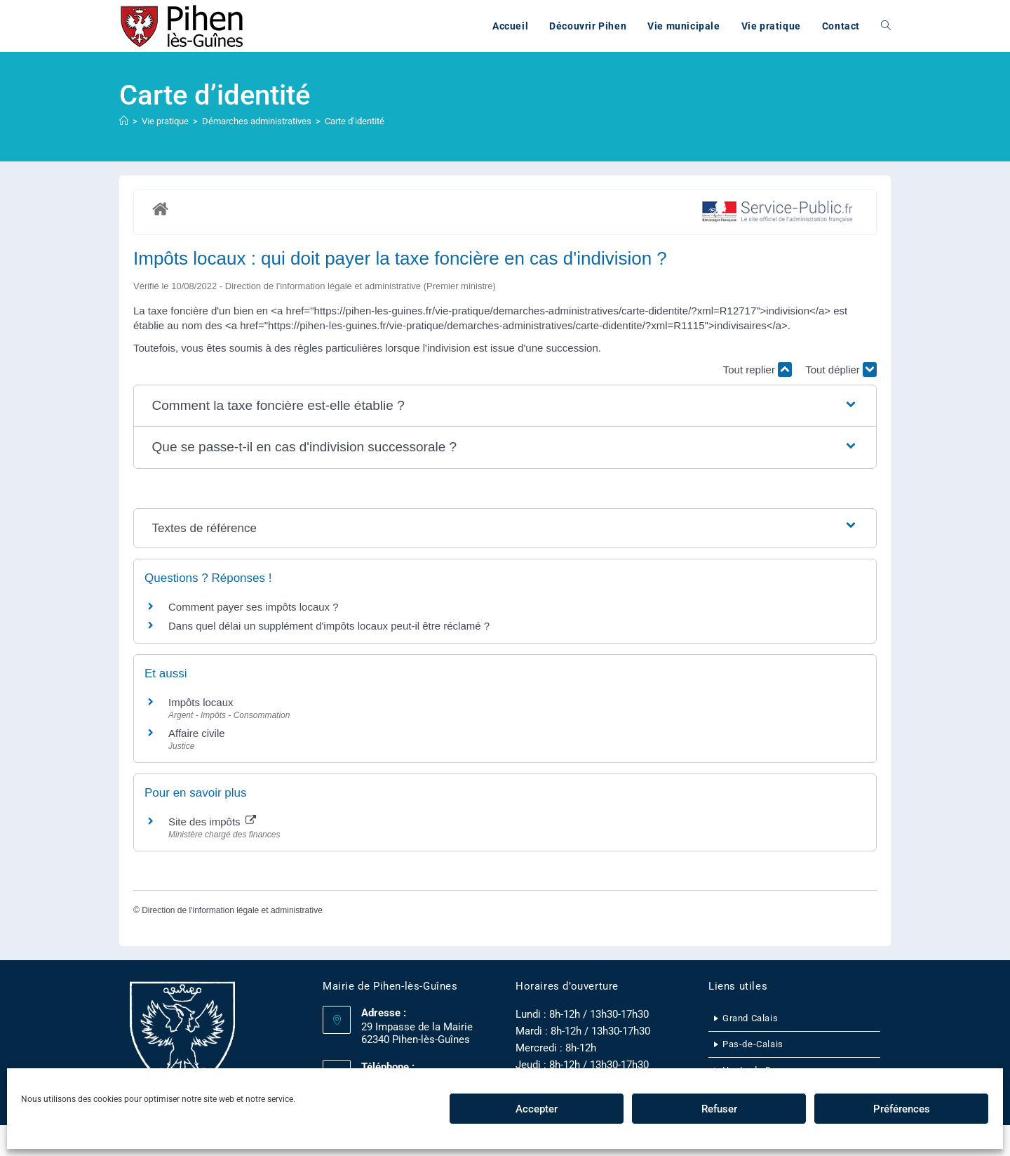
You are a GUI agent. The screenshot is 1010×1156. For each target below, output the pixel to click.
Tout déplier (841, 369)
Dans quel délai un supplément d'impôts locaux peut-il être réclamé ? (329, 626)
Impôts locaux (201, 702)
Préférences (901, 1109)
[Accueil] (123, 121)
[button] (505, 406)
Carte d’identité (354, 121)
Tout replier (757, 369)
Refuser (719, 1109)
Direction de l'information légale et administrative (232, 910)
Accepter (537, 1109)
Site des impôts (212, 822)
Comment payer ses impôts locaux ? (253, 607)
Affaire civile (196, 733)
